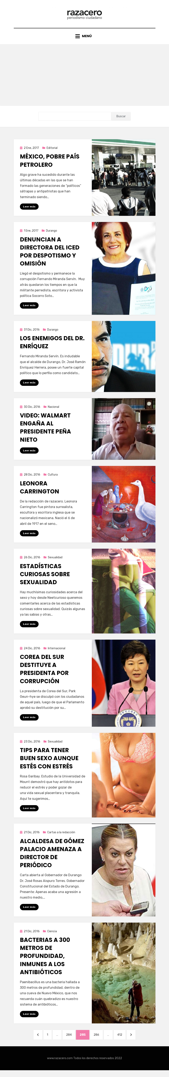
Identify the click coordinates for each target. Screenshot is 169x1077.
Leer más (29, 210)
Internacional (56, 653)
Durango (51, 234)
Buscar (121, 120)
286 (100, 1040)
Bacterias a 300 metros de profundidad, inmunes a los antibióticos (45, 961)
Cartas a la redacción (61, 837)
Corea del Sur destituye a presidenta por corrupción (44, 674)
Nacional (53, 411)
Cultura (53, 479)
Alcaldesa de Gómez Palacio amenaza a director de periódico (52, 858)
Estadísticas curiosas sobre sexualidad (45, 579)
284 (70, 1040)
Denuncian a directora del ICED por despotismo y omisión (49, 255)
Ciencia (52, 937)
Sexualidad (55, 562)
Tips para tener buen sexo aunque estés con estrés (49, 763)
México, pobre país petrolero (49, 164)
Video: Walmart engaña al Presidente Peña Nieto (45, 432)
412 (124, 1040)
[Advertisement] (84, 78)
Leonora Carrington (39, 492)
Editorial (52, 151)
